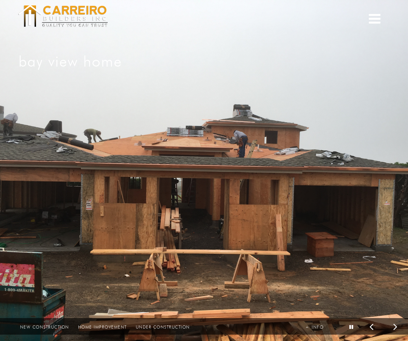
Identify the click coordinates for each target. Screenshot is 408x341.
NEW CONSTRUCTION (44, 327)
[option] (204, 170)
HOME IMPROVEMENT (102, 327)
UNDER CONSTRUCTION (163, 327)
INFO (315, 327)
